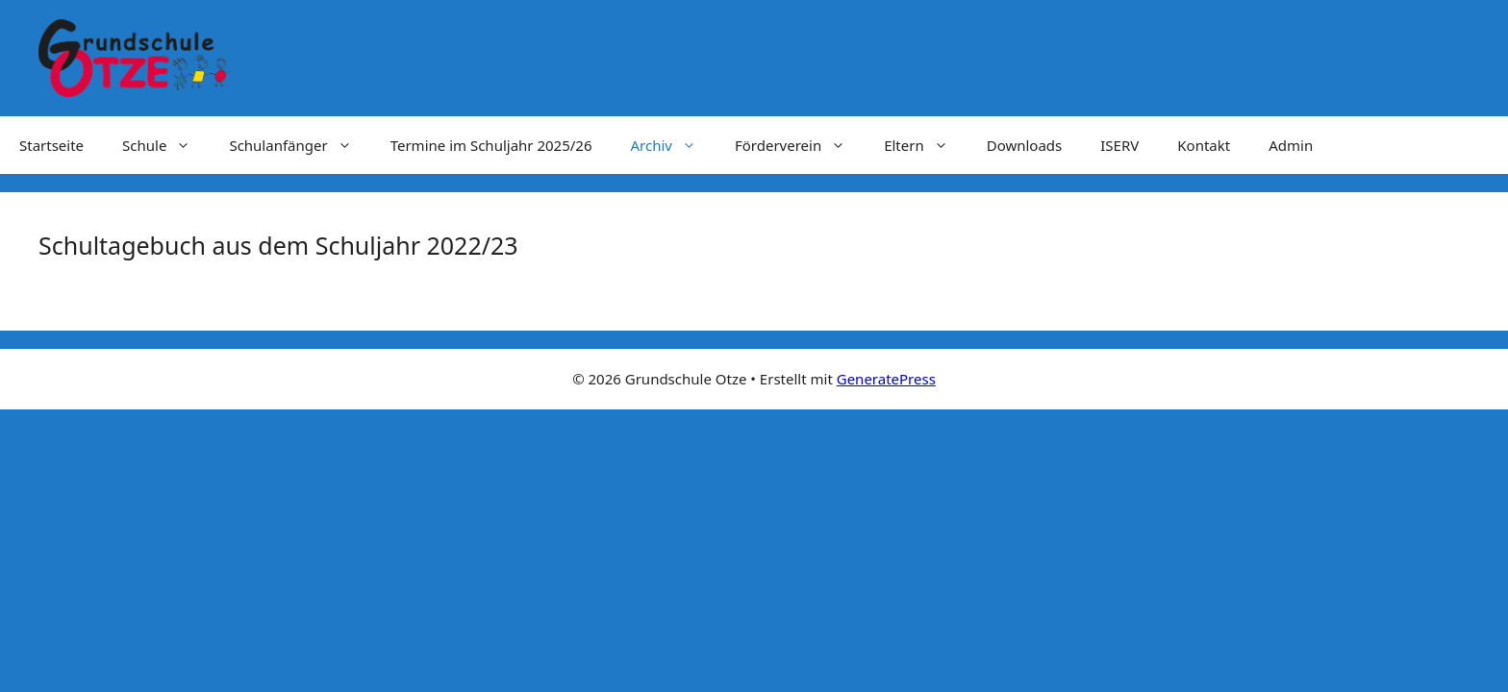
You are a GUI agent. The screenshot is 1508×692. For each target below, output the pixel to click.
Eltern (926, 145)
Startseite (51, 145)
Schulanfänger (299, 145)
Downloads (1025, 145)
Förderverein (800, 145)
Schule (166, 145)
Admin (1291, 145)
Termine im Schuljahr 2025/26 (491, 145)
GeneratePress (886, 378)
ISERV (1119, 145)
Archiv (672, 145)
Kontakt (1203, 145)
